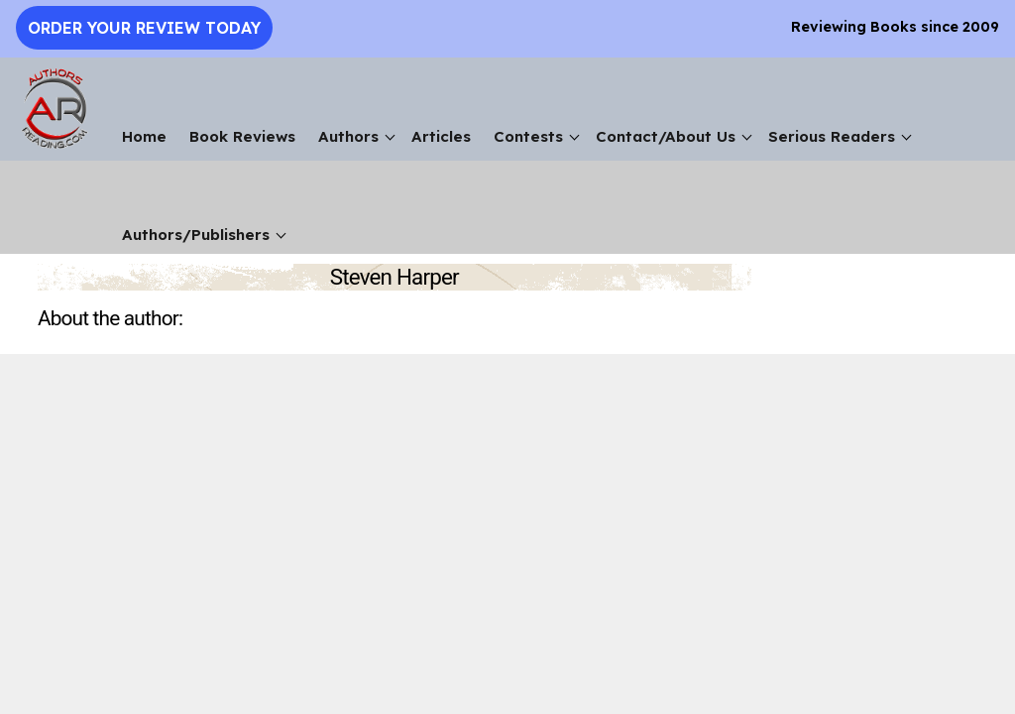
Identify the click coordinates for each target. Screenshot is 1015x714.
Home (144, 136)
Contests (528, 136)
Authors (348, 136)
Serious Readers (831, 136)
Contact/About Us (665, 136)
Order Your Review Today (144, 28)
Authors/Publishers (196, 234)
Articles (441, 136)
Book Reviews (242, 136)
